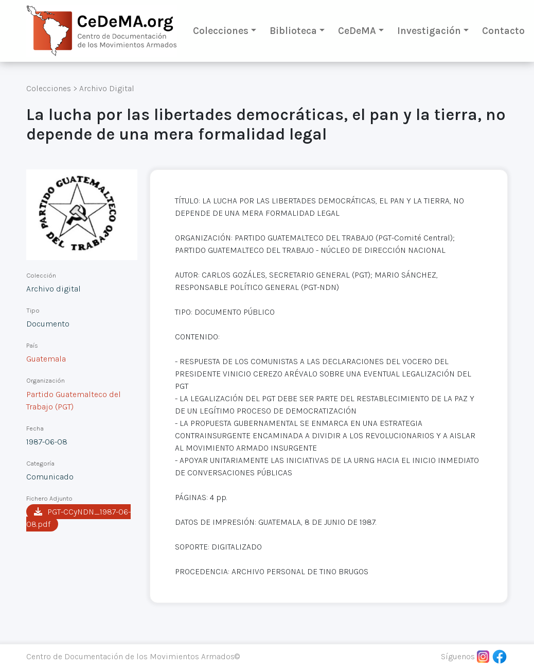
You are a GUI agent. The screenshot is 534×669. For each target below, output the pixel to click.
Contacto (503, 31)
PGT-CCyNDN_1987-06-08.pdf (78, 518)
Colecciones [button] (220, 31)
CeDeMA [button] (357, 31)
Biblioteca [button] (293, 31)
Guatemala (46, 359)
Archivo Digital (106, 88)
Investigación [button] (429, 31)
